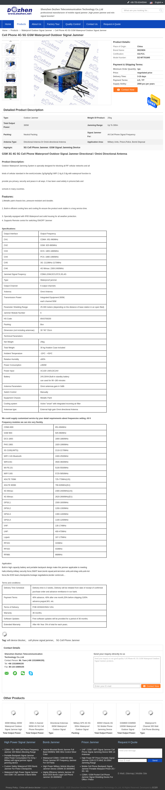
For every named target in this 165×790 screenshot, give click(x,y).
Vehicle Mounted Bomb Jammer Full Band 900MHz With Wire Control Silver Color (59, 752)
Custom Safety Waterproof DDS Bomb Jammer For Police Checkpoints (20, 767)
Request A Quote (112, 24)
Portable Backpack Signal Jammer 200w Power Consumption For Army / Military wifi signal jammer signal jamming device (20, 759)
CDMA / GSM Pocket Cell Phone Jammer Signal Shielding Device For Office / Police (97, 777)
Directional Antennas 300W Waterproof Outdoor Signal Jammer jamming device (59, 726)
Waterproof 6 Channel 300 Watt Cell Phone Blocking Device (150, 726)
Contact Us (91, 24)
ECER (155, 787)
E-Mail (121, 773)
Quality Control (73, 24)
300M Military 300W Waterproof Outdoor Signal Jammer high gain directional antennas (13, 726)
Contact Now (127, 89)
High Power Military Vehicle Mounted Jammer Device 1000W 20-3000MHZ (59, 767)
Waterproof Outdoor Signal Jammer (36, 30)
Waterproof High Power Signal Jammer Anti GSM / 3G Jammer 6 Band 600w (21, 773)
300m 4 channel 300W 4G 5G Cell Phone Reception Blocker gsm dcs (36, 726)
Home (8, 24)
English (159, 2)
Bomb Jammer (51, 742)
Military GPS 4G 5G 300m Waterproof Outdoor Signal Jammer (81, 726)
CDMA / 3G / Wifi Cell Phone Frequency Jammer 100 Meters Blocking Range (21, 750)
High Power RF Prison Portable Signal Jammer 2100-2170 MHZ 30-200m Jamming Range (98, 760)
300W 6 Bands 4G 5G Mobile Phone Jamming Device (105, 726)
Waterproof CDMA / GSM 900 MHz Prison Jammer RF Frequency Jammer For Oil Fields (59, 760)
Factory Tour (53, 24)
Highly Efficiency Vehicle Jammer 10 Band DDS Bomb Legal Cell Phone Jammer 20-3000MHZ (58, 774)
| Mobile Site (141, 773)
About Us (36, 24)
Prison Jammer (90, 742)
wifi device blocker (16, 640)
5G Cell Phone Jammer (68, 640)
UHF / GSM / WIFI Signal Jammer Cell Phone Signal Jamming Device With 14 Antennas (98, 752)
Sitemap (130, 773)
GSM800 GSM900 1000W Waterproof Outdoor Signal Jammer (128, 726)
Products (21, 24)
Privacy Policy (12, 787)
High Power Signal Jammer (19, 742)
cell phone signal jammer (40, 640)
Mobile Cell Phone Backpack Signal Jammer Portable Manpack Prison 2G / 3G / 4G (98, 768)
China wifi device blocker (30, 787)
